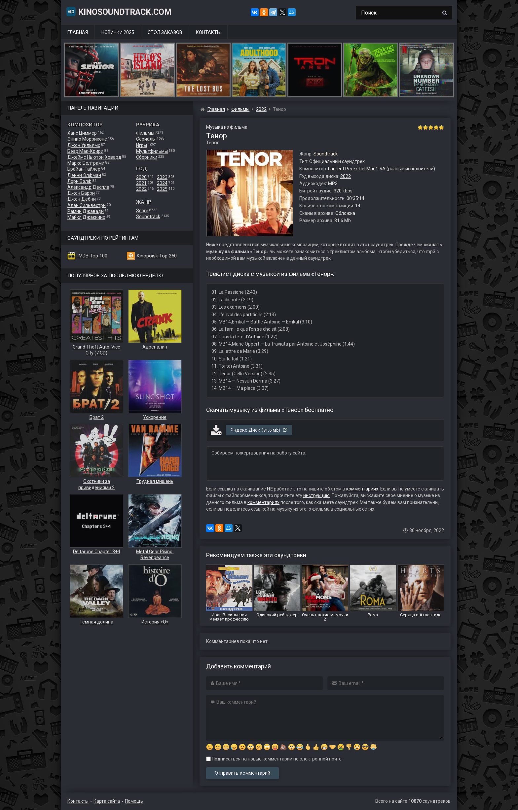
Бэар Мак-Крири (85, 151)
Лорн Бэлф (79, 181)
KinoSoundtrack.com (118, 11)
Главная (77, 32)
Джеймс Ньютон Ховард (94, 157)
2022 (141, 189)
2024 (162, 183)
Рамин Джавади (85, 211)
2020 (141, 177)
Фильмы (145, 133)
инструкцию (316, 495)
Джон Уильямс (83, 145)
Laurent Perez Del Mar (351, 168)
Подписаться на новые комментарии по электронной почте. (274, 758)
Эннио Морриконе (87, 139)
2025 (162, 189)
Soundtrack (148, 216)
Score (142, 210)
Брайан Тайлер (83, 169)
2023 (162, 177)
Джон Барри (81, 193)
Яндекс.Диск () (259, 430)
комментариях (362, 488)
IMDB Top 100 (92, 256)
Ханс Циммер (82, 133)
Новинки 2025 (117, 32)
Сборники (146, 157)
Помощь (134, 801)
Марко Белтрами (85, 163)
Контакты (208, 32)
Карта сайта (106, 801)
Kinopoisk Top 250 (157, 256)
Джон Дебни (81, 199)
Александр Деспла (88, 187)
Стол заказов (165, 32)
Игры (141, 145)
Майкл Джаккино (86, 217)
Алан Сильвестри (86, 205)
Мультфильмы (152, 151)
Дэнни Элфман (84, 175)
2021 (141, 183)
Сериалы (146, 139)
